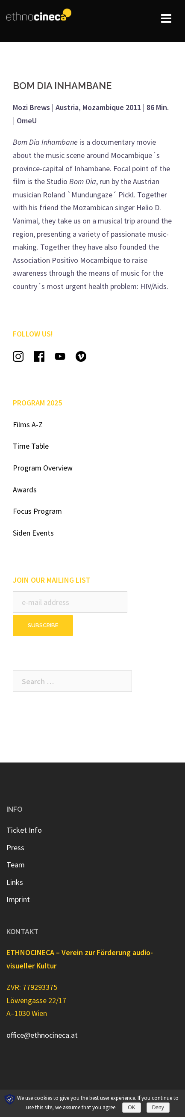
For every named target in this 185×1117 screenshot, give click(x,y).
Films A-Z (28, 424)
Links (14, 882)
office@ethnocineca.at (42, 1035)
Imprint (18, 899)
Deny (158, 1108)
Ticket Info (24, 830)
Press (15, 847)
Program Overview (43, 468)
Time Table (31, 446)
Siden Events (33, 533)
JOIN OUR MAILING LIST (52, 580)
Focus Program (37, 511)
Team (15, 865)
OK (131, 1108)
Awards (25, 489)
